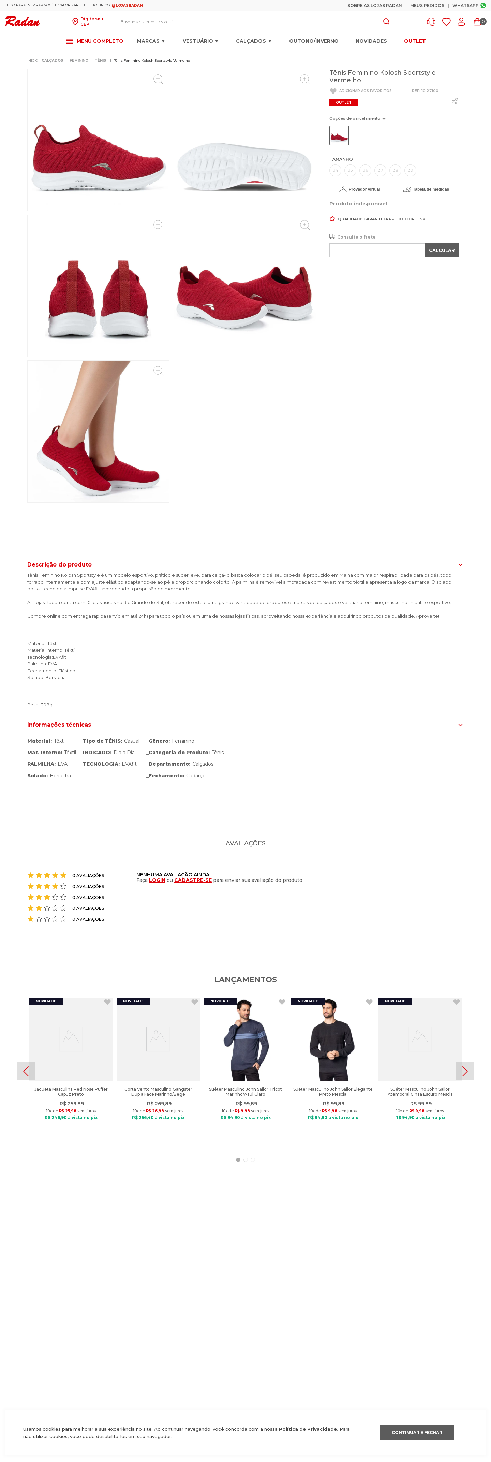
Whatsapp (465, 5)
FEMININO (79, 60)
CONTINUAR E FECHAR (417, 1432)
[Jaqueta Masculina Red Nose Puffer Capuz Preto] (71, 1071)
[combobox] (255, 21)
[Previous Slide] (26, 1071)
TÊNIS (100, 60)
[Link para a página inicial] (32, 61)
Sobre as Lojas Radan (374, 5)
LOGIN (157, 880)
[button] (433, 22)
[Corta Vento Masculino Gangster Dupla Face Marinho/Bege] (158, 1071)
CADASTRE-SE (193, 880)
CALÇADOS (52, 60)
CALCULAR (442, 250)
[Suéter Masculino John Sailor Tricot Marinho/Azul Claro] (245, 1071)
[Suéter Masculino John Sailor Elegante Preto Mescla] (332, 1071)
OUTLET (415, 41)
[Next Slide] (465, 1071)
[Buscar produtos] (386, 21)
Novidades (371, 41)
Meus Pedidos (427, 5)
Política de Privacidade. (308, 1429)
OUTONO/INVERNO (314, 41)
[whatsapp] (455, 101)
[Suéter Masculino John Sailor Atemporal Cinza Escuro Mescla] (420, 1071)
